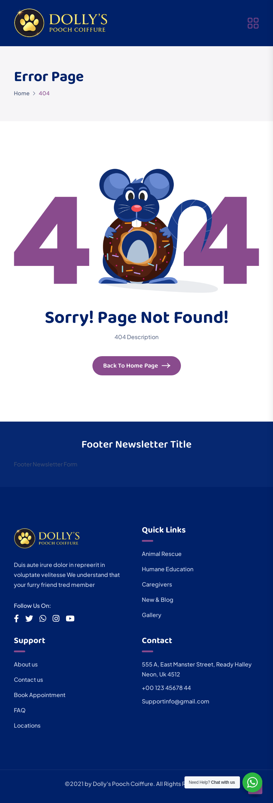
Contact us (28, 679)
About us (26, 664)
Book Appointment (39, 694)
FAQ (20, 710)
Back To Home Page (136, 366)
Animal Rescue (162, 553)
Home (22, 93)
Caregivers (157, 584)
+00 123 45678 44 (166, 687)
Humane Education (167, 569)
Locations (27, 725)
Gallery (151, 615)
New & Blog (157, 599)
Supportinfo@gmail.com (175, 701)
